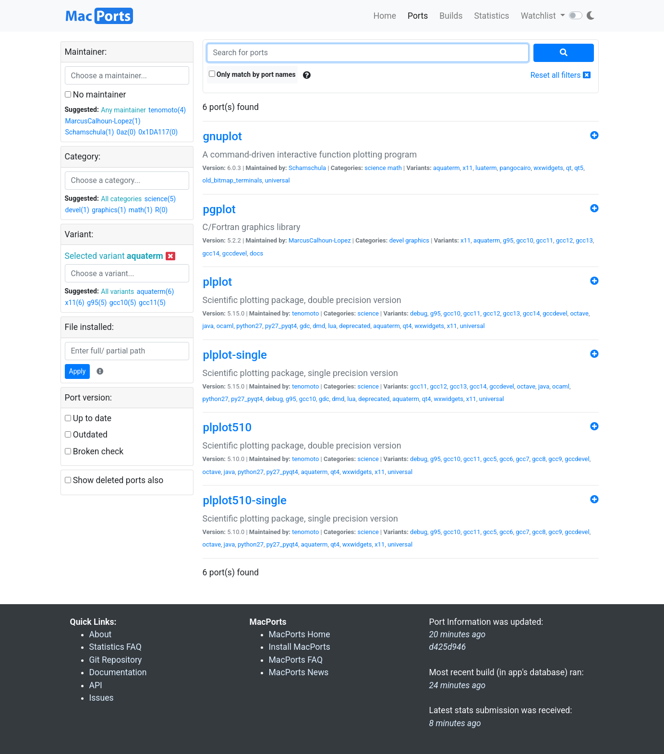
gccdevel (234, 253)
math (394, 167)
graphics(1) (109, 210)
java (208, 325)
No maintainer (95, 94)
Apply (77, 371)
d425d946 (447, 647)
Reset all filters (561, 75)
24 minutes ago (457, 685)
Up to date (88, 418)
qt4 (407, 325)
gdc (305, 325)
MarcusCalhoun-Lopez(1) (103, 121)
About (100, 634)
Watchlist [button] (539, 16)
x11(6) (75, 302)
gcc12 (564, 240)
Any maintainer (123, 110)
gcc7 (522, 458)
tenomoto (305, 313)
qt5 (578, 167)
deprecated (354, 325)
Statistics (491, 16)
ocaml (225, 325)
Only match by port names (252, 74)
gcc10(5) (122, 302)
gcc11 (545, 240)
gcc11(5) (152, 302)
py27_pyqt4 (281, 325)
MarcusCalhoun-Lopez (320, 240)
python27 (249, 325)
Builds (450, 16)
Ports (418, 16)
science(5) (160, 199)
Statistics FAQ (115, 647)
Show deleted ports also (114, 480)
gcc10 (524, 240)
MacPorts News (299, 672)
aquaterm (446, 167)
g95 (508, 240)
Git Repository (115, 660)
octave (579, 313)
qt (569, 167)
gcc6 (506, 458)
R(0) (161, 210)
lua (332, 325)
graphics (417, 240)
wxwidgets (548, 167)
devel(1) (77, 210)
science (375, 167)
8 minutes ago (455, 723)
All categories (121, 199)
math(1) (141, 210)
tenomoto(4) (167, 110)
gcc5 (489, 458)
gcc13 (584, 240)
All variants (117, 291)
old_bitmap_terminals (232, 180)
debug (418, 313)
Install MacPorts (299, 647)
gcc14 (211, 253)
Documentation (118, 672)
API (95, 685)
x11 (467, 167)
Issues (101, 698)
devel (396, 240)
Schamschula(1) (89, 132)
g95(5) (97, 302)
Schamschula (307, 167)
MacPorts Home (299, 634)
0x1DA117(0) (158, 132)
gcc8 (538, 458)
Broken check (94, 451)
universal (277, 180)
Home (385, 16)
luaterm (485, 167)
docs (256, 253)
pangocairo (515, 167)
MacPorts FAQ (296, 660)
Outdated (86, 434)
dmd (319, 325)
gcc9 (555, 458)
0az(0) (126, 132)
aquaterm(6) (155, 291)
